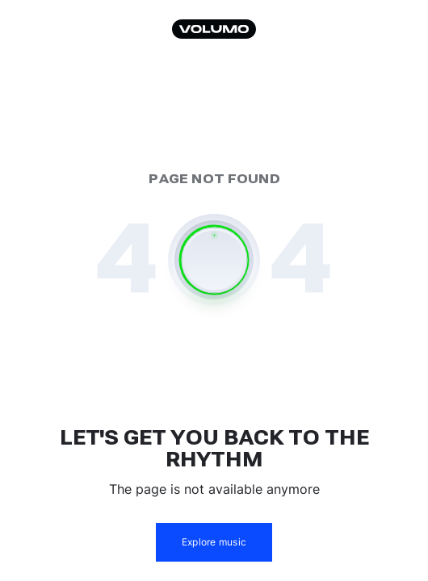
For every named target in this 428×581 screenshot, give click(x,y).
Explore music (214, 542)
